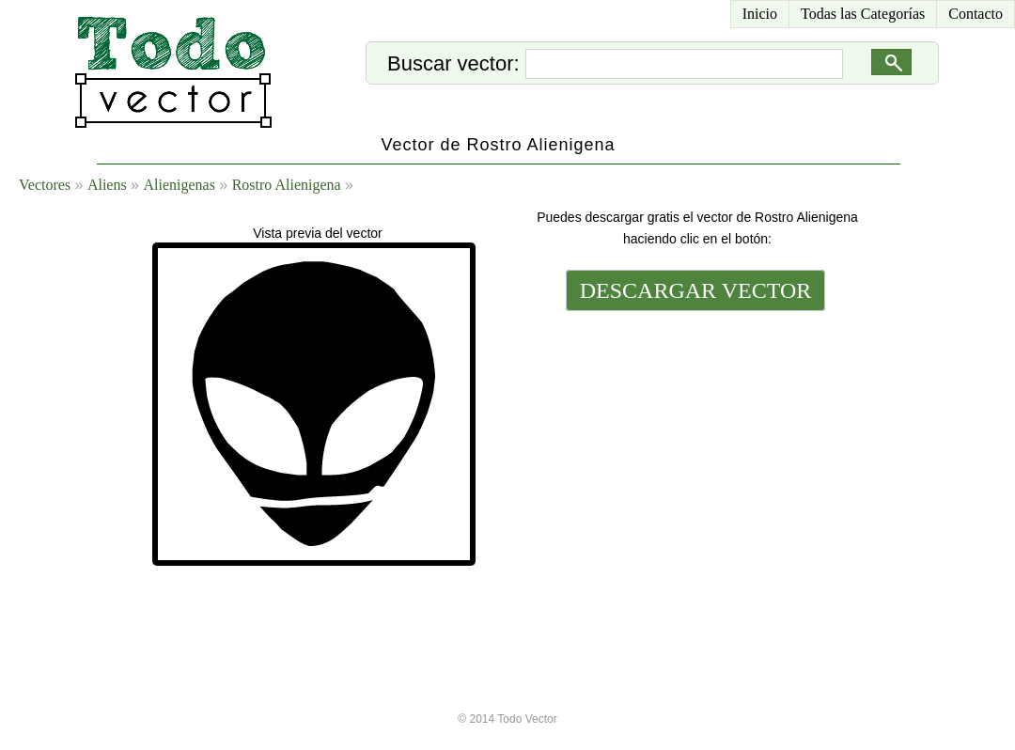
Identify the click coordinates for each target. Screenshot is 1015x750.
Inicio (759, 14)
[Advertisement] (694, 443)
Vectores (44, 185)
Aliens (107, 185)
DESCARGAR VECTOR (696, 290)
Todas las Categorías (863, 14)
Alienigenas (178, 185)
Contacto (975, 14)
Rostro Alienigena (286, 185)
